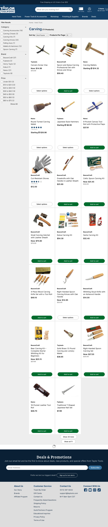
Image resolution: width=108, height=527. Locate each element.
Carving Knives (10, 40)
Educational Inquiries (42, 513)
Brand (8, 54)
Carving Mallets (94, 39)
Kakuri (5, 67)
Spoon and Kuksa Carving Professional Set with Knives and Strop (68, 40)
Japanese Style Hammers (68, 96)
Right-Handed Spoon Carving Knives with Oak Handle (68, 267)
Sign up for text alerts (67, 475)
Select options (42, 91)
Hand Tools (16, 16)
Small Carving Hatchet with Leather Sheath (42, 210)
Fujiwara (6, 61)
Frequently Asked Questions (45, 500)
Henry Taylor (8, 64)
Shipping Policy (40, 503)
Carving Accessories (12, 30)
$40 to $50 (7, 94)
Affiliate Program (20, 496)
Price (8, 78)
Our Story (18, 490)
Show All (14, 104)
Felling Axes (8, 43)
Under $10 (7, 81)
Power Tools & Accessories (36, 16)
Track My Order (40, 490)
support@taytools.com (69, 493)
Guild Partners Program (43, 510)
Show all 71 (68, 441)
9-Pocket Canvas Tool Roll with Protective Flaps (94, 97)
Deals (93, 16)
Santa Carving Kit (94, 209)
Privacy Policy (39, 517)
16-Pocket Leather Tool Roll (42, 379)
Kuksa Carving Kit (68, 209)
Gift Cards (81, 10)
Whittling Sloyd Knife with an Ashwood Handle (94, 267)
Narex (6, 70)
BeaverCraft (8, 57)
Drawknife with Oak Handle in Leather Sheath (68, 153)
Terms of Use (39, 520)
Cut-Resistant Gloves (42, 152)
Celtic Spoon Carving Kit (94, 152)
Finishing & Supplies (70, 16)
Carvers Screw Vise (42, 39)
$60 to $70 (7, 100)
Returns (37, 507)
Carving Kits (8, 37)
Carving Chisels (9, 33)
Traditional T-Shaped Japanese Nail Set (68, 379)
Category (8, 27)
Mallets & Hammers (11, 46)
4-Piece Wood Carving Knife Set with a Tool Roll (42, 267)
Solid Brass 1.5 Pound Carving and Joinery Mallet (68, 323)
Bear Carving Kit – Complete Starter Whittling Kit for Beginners (42, 323)
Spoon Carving (9, 49)
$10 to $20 (8, 85)
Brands (85, 16)
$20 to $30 (8, 88)
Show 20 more (68, 437)
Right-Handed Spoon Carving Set (94, 322)
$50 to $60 (7, 97)
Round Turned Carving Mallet (42, 96)
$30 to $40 (8, 91)
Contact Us (38, 496)
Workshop (55, 16)
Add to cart (68, 91)
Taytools (6, 73)
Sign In (89, 9)
